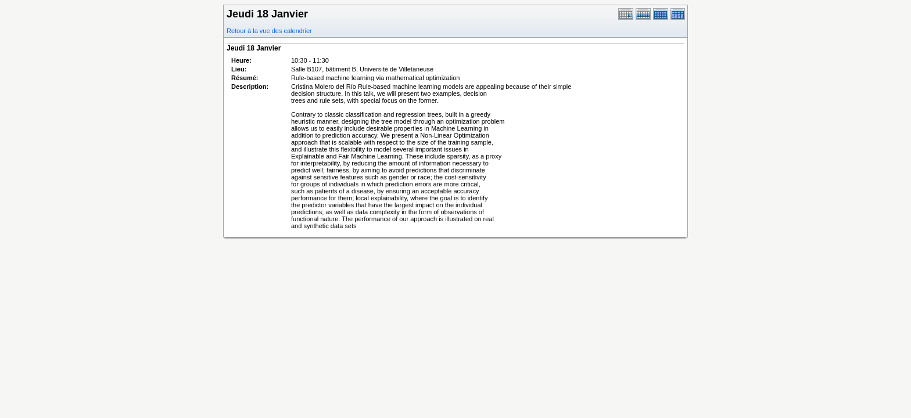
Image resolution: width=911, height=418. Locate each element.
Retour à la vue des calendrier (269, 30)
